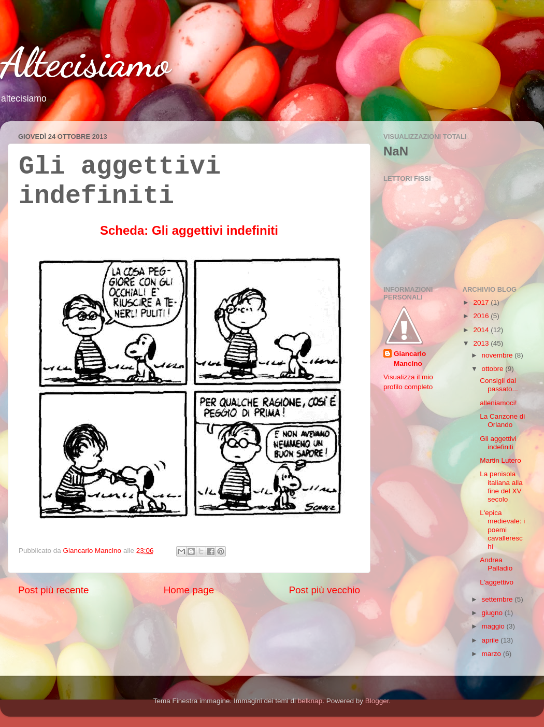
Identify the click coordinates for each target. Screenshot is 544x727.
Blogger (377, 701)
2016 (482, 316)
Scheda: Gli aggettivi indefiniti (189, 230)
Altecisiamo (85, 62)
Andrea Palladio (496, 564)
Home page (189, 590)
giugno (493, 613)
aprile (491, 640)
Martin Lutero (500, 460)
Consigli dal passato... (499, 385)
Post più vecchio (324, 590)
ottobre (494, 369)
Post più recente (53, 590)
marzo (492, 654)
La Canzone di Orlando (502, 420)
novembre (498, 355)
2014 (482, 330)
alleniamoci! (498, 403)
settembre (498, 599)
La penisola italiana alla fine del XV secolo (501, 486)
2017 (482, 302)
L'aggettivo (496, 582)
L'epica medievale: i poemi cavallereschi (502, 529)
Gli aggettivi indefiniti (498, 443)
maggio (494, 626)
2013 (482, 343)
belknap (310, 701)
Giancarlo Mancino (410, 358)
